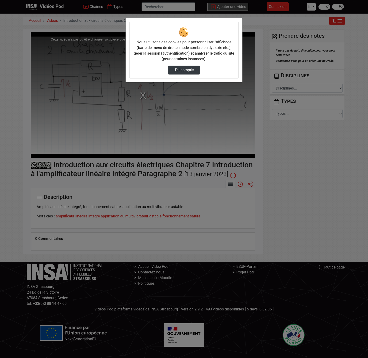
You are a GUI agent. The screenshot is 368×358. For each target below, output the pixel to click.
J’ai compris (184, 70)
